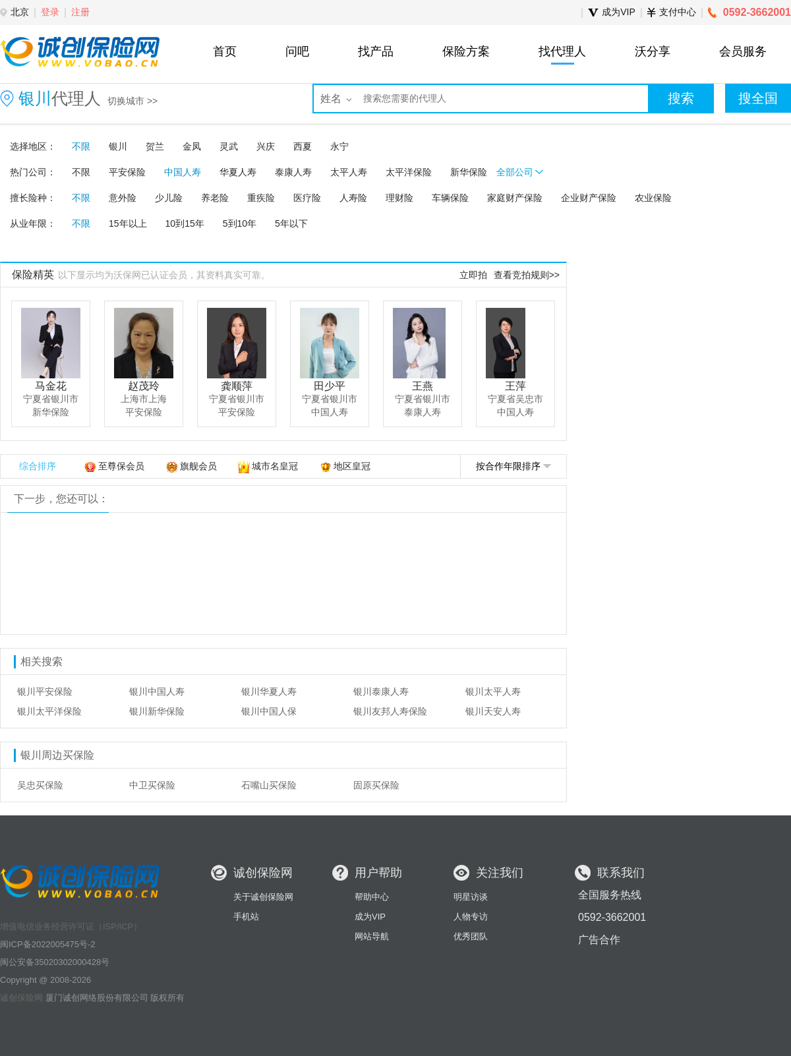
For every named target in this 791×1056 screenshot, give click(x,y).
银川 (118, 146)
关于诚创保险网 (263, 897)
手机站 (246, 917)
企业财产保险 (588, 197)
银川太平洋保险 (49, 711)
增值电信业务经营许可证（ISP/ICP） (71, 926)
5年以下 (291, 223)
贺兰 (155, 146)
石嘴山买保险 (269, 785)
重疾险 (261, 197)
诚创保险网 (21, 998)
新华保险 (468, 172)
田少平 (329, 386)
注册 (80, 12)
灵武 (229, 146)
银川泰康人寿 (381, 691)
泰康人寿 (293, 172)
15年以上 (128, 223)
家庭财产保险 (514, 197)
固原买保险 (376, 785)
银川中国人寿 (157, 691)
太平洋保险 (409, 172)
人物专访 (471, 917)
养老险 (215, 197)
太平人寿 (348, 172)
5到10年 (239, 223)
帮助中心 (372, 897)
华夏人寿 (238, 172)
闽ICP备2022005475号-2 (48, 944)
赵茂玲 (144, 386)
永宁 (339, 146)
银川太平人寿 (493, 691)
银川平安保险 (45, 691)
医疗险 (307, 197)
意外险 (122, 197)
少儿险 (169, 197)
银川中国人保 (269, 711)
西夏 (302, 146)
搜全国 (758, 98)
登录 (50, 12)
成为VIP (370, 917)
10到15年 (184, 223)
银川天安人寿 (493, 711)
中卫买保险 (152, 785)
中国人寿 (182, 172)
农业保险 (653, 197)
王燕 (422, 386)
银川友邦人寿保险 (390, 711)
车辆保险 (450, 197)
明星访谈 (471, 897)
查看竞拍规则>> (527, 275)
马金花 (51, 386)
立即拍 (473, 275)
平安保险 (127, 172)
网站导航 (372, 936)
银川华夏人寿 (269, 691)
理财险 (399, 197)
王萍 (515, 386)
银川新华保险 (157, 711)
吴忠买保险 (40, 785)
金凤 (192, 146)
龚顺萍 (236, 386)
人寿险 (353, 197)
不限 (81, 146)
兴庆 (265, 146)
